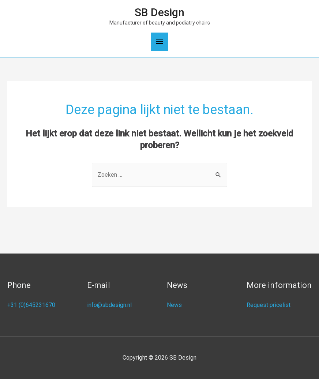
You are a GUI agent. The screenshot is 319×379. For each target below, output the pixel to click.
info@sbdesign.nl (109, 304)
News (174, 304)
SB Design (159, 12)
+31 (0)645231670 (31, 304)
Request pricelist (268, 304)
